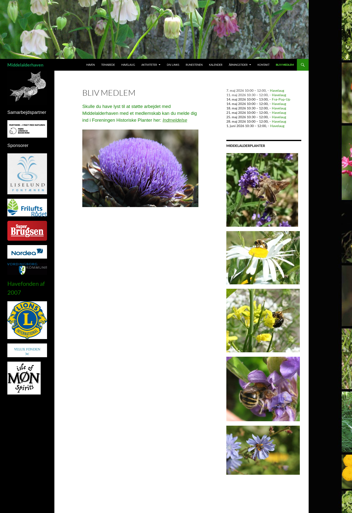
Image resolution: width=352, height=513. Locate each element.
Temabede (108, 64)
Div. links (173, 64)
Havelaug (128, 64)
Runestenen (194, 64)
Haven (90, 64)
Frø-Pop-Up (281, 99)
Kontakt (263, 64)
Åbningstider (238, 64)
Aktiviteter (149, 64)
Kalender (215, 64)
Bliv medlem (285, 64)
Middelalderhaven (25, 64)
